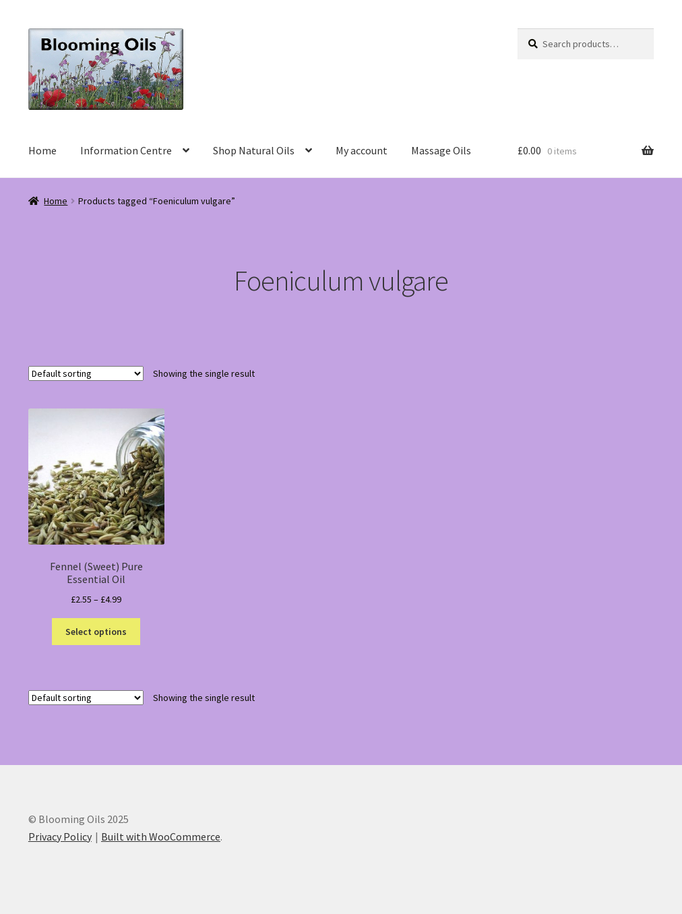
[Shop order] (86, 373)
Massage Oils (441, 150)
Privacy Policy (60, 836)
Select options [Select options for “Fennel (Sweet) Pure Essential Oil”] (96, 632)
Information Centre (126, 150)
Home (42, 150)
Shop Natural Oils (253, 150)
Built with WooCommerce (160, 836)
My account (362, 150)
